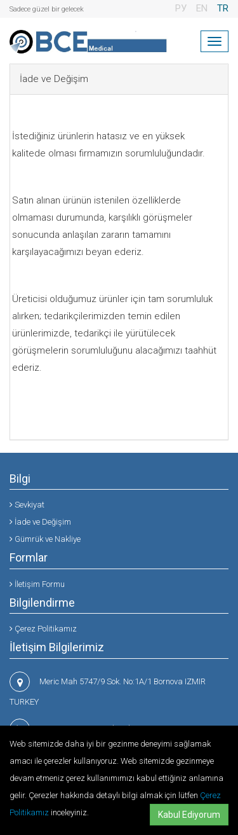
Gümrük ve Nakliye (45, 539)
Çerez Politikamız (43, 628)
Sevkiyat (27, 504)
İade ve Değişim (40, 522)
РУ (181, 8)
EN (202, 8)
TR (222, 8)
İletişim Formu (37, 584)
